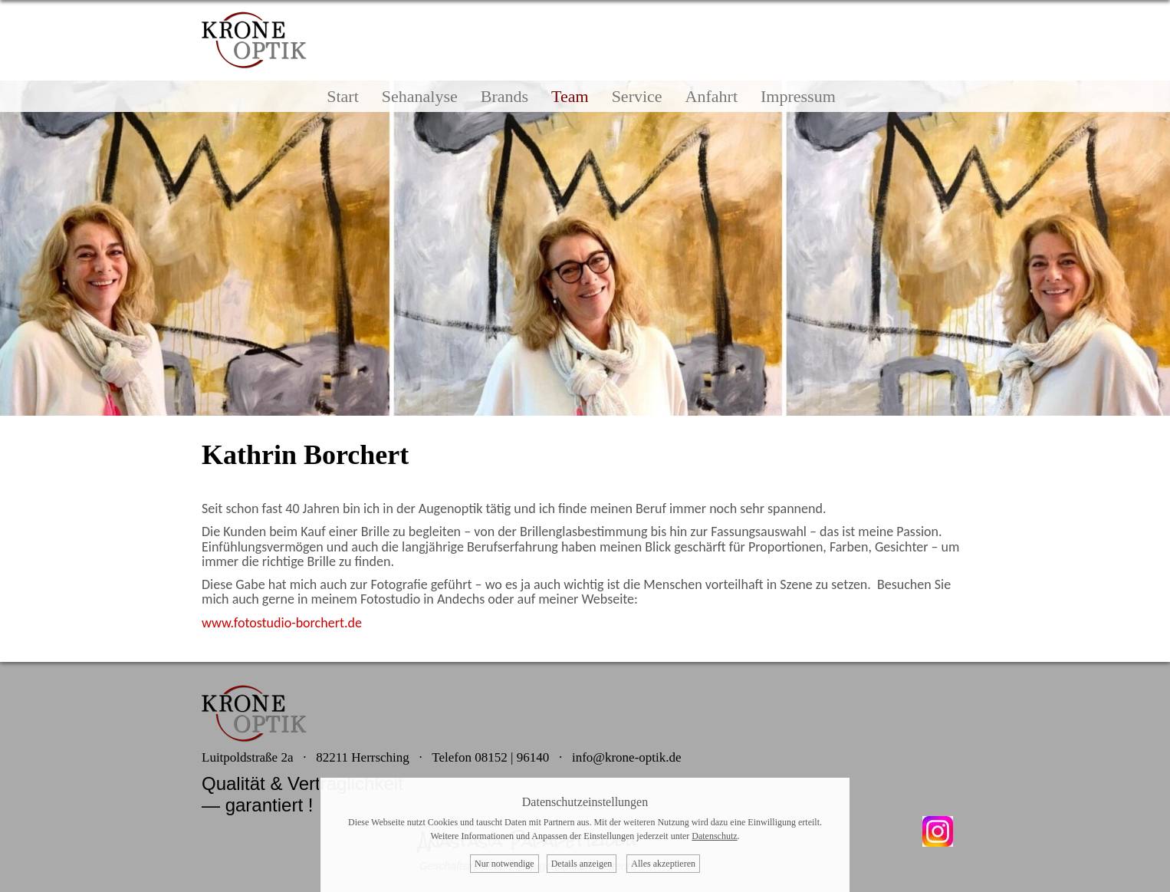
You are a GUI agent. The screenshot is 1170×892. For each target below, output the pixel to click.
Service (637, 96)
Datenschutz (714, 836)
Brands (504, 96)
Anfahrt (711, 96)
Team (570, 96)
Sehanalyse (420, 96)
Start (343, 96)
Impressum (798, 96)
